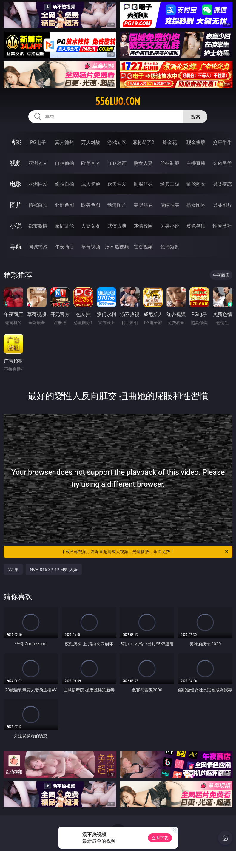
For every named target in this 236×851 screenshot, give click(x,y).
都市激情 (37, 225)
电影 (16, 184)
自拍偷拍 (64, 163)
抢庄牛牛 (222, 142)
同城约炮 (37, 246)
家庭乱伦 (64, 225)
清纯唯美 (169, 205)
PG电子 (38, 142)
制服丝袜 (143, 184)
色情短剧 (169, 246)
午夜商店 (64, 246)
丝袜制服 (169, 163)
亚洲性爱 (37, 184)
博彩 (16, 142)
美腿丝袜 (143, 205)
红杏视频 (143, 246)
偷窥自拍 (37, 205)
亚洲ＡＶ (37, 163)
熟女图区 (196, 205)
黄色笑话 (196, 225)
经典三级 (169, 184)
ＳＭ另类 (222, 163)
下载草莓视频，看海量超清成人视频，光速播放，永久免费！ (145, 551)
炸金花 (170, 142)
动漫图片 (117, 205)
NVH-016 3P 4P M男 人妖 (54, 569)
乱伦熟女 (196, 184)
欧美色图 (90, 205)
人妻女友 (90, 225)
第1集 (13, 569)
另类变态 (222, 184)
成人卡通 (90, 184)
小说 (16, 226)
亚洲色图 (64, 205)
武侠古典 (117, 225)
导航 (16, 246)
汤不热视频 (117, 246)
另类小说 (169, 225)
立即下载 (160, 838)
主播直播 (196, 163)
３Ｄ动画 (117, 163)
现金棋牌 (196, 142)
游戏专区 (117, 142)
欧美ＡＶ (90, 163)
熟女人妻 (143, 163)
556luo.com (117, 101)
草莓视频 (90, 246)
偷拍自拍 (64, 184)
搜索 (195, 116)
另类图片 (222, 205)
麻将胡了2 (143, 142)
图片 (16, 205)
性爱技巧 (222, 225)
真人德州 (64, 142)
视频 (16, 163)
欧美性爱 (117, 184)
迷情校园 (143, 225)
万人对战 (90, 142)
